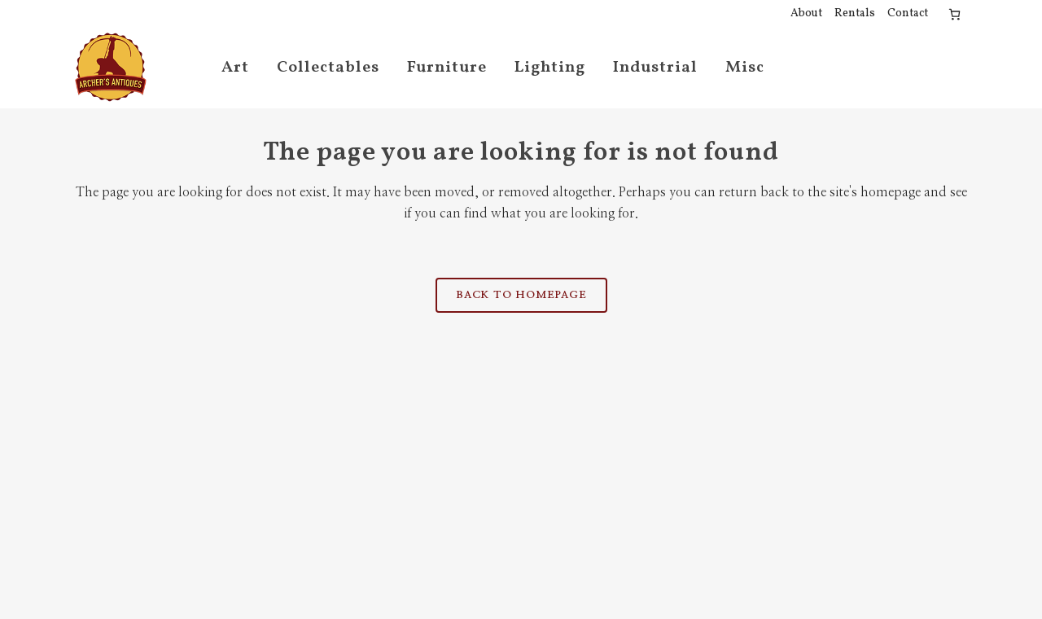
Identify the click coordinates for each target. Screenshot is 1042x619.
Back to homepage (521, 295)
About (806, 13)
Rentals (854, 13)
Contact (907, 13)
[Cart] (954, 14)
